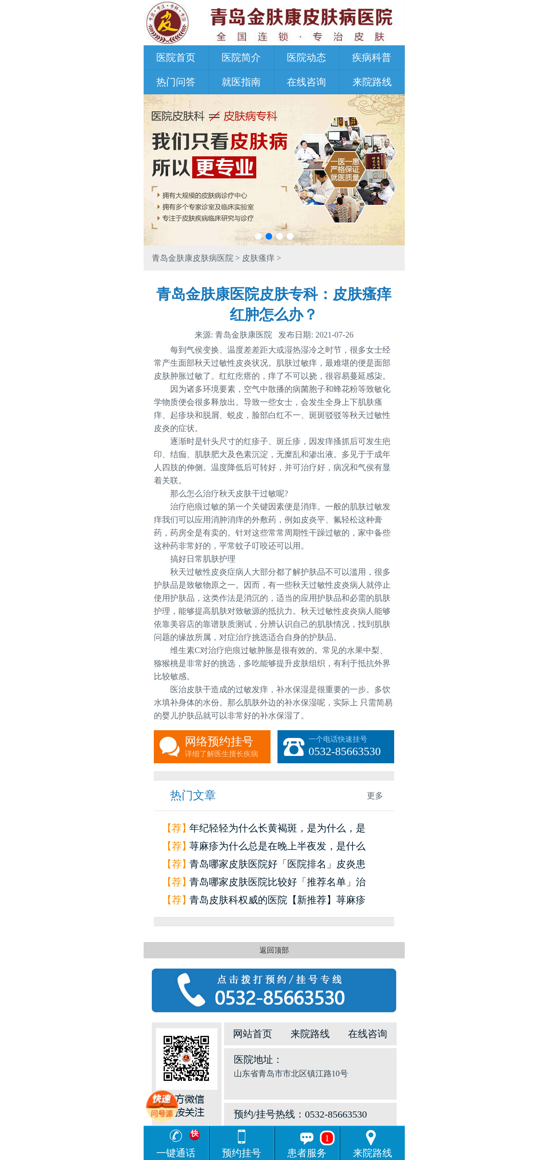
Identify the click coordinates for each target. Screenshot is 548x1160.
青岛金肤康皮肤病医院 (192, 257)
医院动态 (306, 57)
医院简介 (241, 57)
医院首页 (175, 57)
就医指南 (241, 82)
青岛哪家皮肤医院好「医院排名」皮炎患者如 (277, 866)
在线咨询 (306, 82)
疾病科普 (371, 57)
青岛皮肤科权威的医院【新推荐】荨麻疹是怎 (277, 902)
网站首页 (252, 1034)
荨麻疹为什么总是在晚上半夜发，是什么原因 (277, 848)
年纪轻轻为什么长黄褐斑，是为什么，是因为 (277, 830)
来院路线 (372, 82)
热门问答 (175, 82)
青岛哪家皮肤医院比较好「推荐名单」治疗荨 (277, 884)
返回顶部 (274, 950)
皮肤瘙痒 (258, 257)
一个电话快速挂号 (351, 747)
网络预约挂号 (228, 747)
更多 (375, 795)
